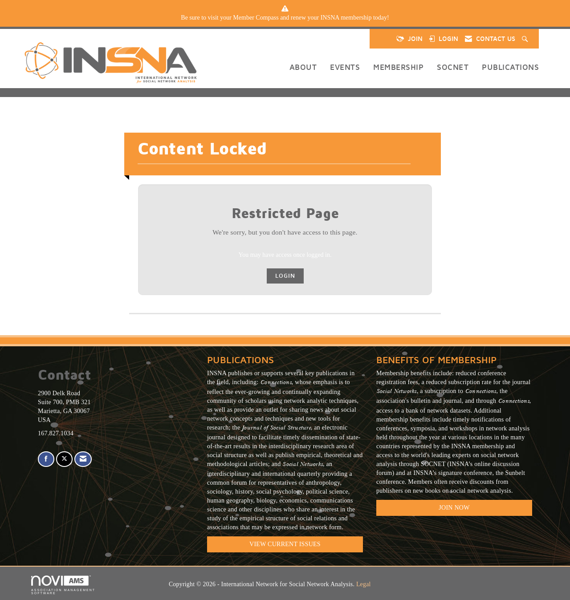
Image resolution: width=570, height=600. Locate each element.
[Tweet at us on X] (64, 459)
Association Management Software (63, 585)
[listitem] (285, 17)
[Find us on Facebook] (46, 459)
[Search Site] (526, 38)
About (303, 67)
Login (285, 275)
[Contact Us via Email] (83, 459)
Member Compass (255, 17)
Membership (398, 67)
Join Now (454, 507)
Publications (510, 67)
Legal (363, 584)
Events (345, 67)
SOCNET (452, 67)
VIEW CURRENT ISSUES (285, 544)
